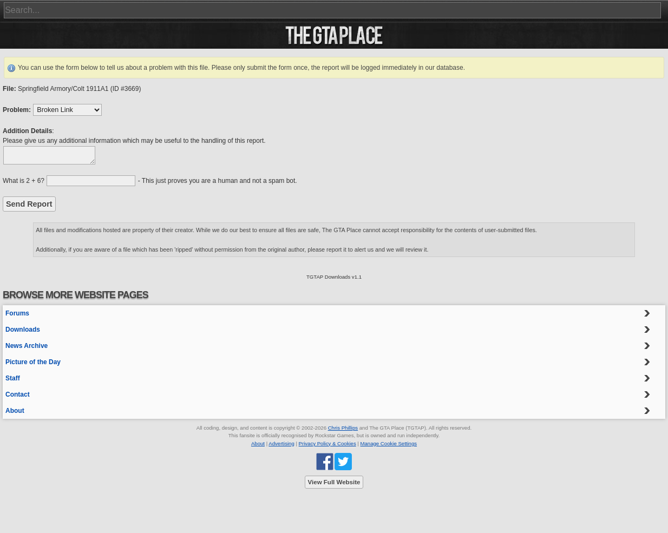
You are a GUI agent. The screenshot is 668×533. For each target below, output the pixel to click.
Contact (17, 394)
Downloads (22, 329)
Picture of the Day (33, 362)
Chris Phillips (343, 428)
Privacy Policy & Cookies (327, 443)
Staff (12, 378)
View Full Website (334, 482)
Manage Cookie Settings (389, 443)
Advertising (281, 443)
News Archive (26, 346)
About (14, 410)
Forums (17, 313)
